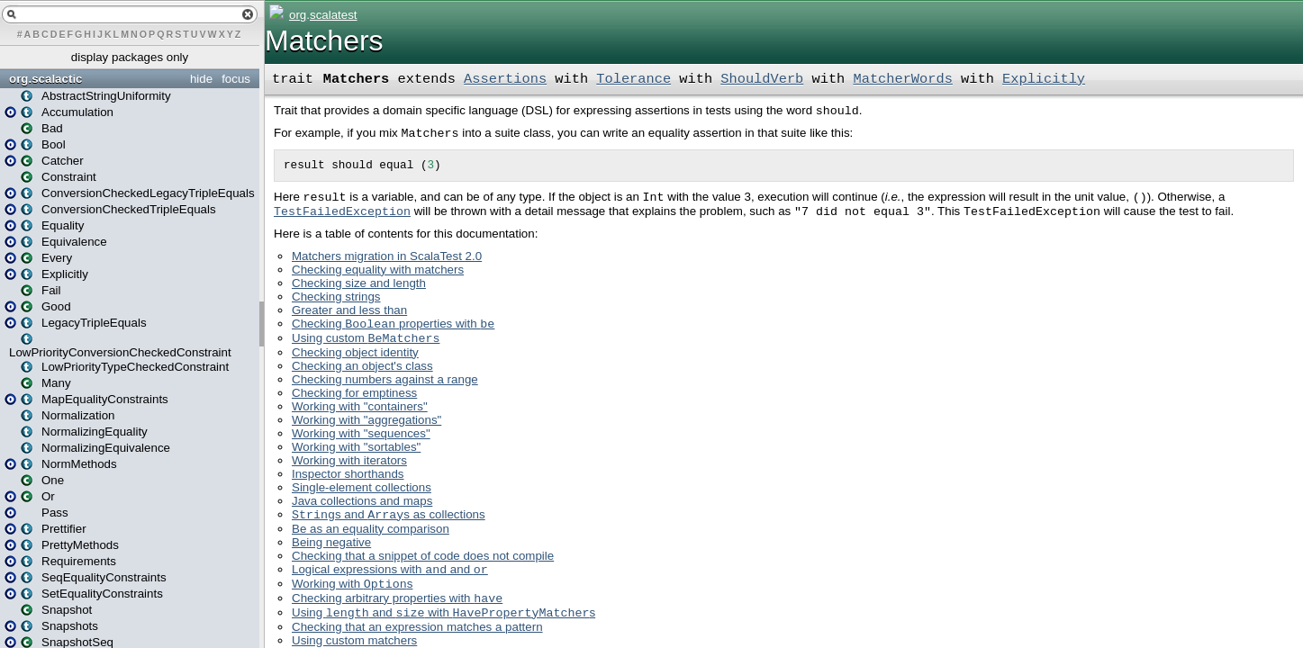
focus (236, 79)
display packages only (129, 57)
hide (201, 79)
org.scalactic (46, 79)
